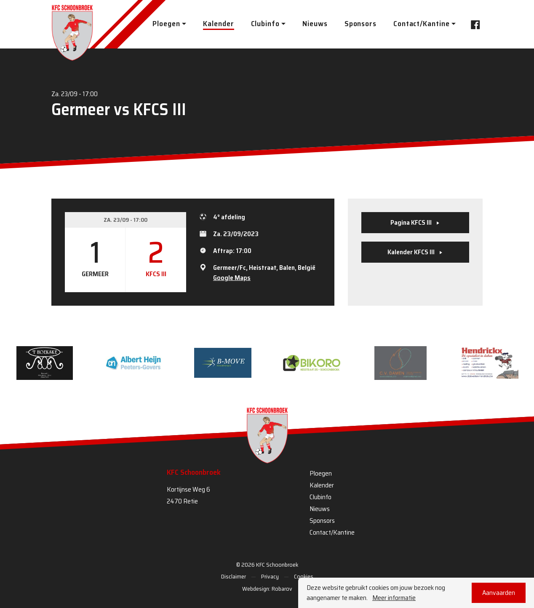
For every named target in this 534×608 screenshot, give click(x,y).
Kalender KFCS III (415, 252)
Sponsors (360, 24)
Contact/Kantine (332, 532)
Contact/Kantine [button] (421, 24)
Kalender (218, 24)
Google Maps (232, 277)
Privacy (270, 576)
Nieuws (314, 24)
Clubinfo (320, 497)
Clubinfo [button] (265, 24)
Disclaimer (233, 576)
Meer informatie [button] (394, 598)
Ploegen (321, 473)
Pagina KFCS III (415, 222)
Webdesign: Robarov (267, 588)
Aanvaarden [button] (498, 592)
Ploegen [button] (166, 24)
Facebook (473, 24)
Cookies (303, 576)
